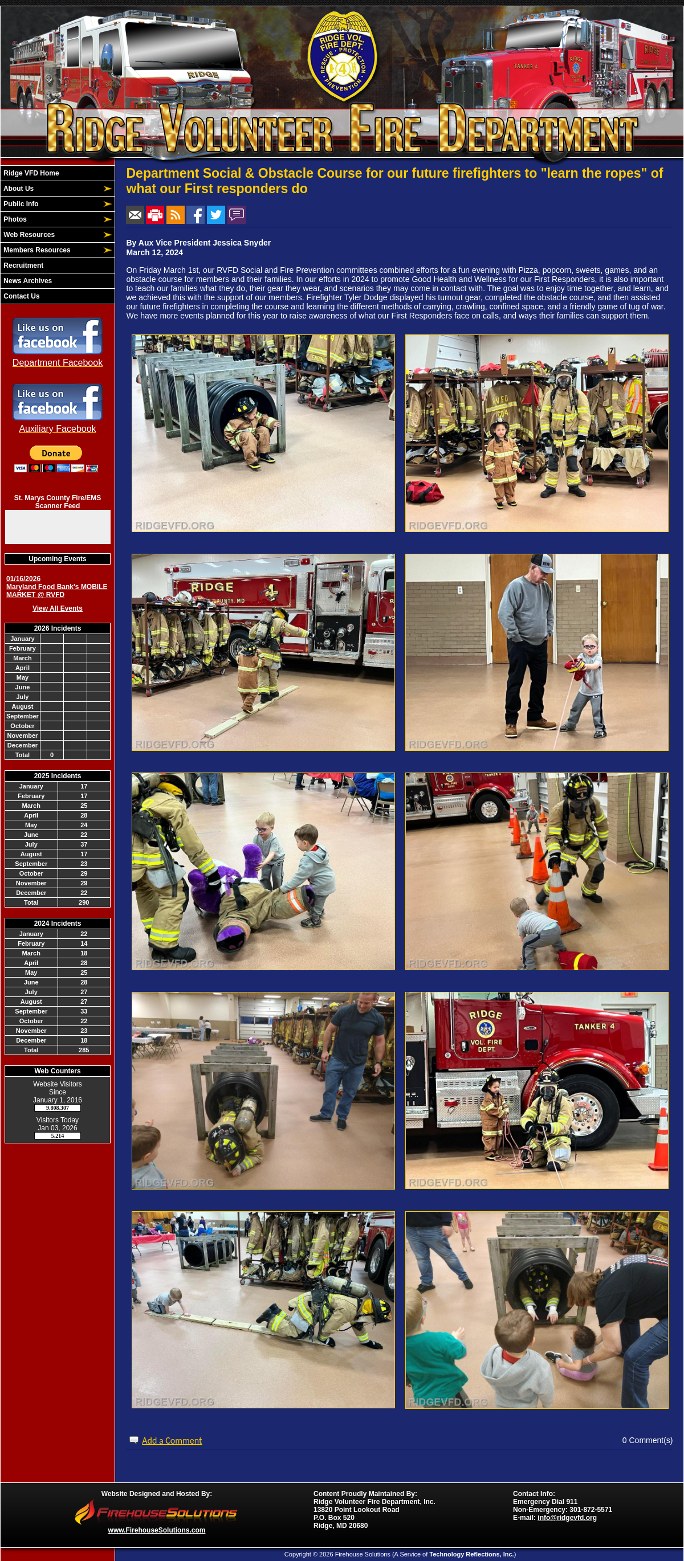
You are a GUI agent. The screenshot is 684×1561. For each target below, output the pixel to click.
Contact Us (21, 296)
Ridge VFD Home (30, 173)
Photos (14, 219)
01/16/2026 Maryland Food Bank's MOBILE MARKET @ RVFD (57, 587)
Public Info (20, 204)
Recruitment (22, 265)
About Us (18, 189)
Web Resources (28, 235)
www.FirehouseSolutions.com (157, 1530)
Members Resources (36, 250)
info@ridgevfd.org (567, 1518)
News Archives (27, 281)
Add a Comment (172, 1440)
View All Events (57, 608)
